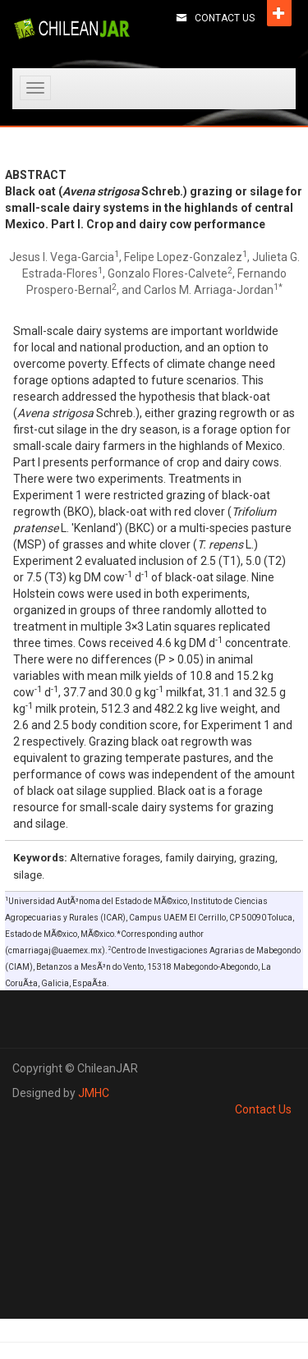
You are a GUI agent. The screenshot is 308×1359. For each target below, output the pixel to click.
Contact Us (225, 18)
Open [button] (279, 13)
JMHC (93, 1093)
